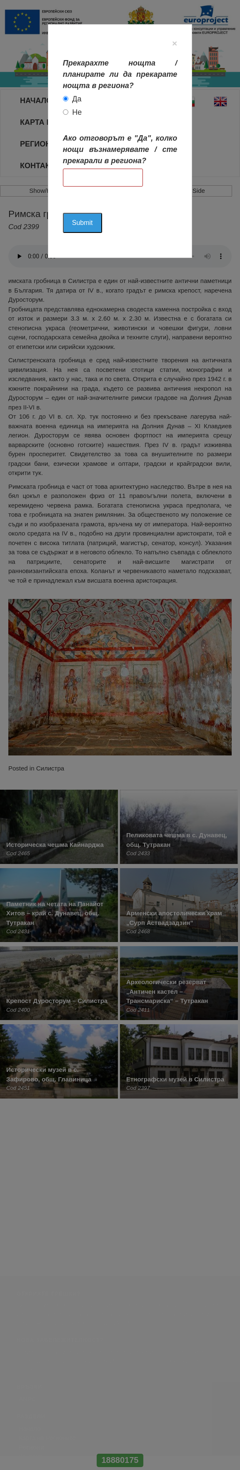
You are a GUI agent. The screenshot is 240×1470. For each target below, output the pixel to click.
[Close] (174, 43)
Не (77, 112)
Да (76, 99)
